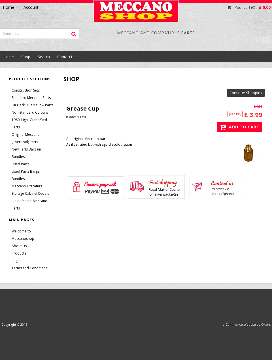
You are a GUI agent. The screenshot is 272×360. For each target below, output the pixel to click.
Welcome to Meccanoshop (23, 235)
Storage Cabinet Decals (30, 193)
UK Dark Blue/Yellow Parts (32, 105)
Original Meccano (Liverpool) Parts (26, 138)
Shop (25, 56)
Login (16, 260)
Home (9, 56)
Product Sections (30, 78)
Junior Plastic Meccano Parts (29, 204)
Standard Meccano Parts (31, 97)
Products (19, 253)
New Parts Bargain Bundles (26, 153)
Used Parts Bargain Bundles (27, 175)
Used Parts (20, 164)
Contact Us (66, 56)
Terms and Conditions (29, 268)
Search (44, 56)
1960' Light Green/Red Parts (29, 123)
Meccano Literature (27, 186)
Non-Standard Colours (30, 112)
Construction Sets (26, 90)
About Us (19, 245)
